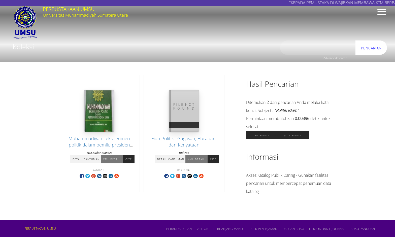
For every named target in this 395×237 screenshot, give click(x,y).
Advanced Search (335, 58)
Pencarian (371, 48)
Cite (128, 159)
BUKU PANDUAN (362, 228)
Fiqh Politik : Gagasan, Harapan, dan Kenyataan (184, 141)
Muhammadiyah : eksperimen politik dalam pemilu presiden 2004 (99, 144)
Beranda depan (179, 228)
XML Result (261, 135)
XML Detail (111, 159)
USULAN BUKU (293, 228)
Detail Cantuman (86, 159)
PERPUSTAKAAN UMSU (40, 228)
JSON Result (293, 135)
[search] (318, 48)
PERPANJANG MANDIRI (229, 228)
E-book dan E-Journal (327, 228)
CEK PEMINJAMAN (264, 228)
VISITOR (202, 228)
